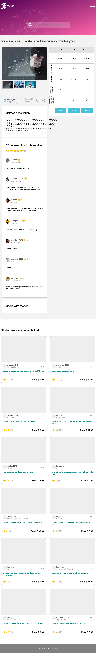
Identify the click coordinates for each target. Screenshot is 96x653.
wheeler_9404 (13, 365)
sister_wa (11, 517)
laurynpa (60, 567)
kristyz (10, 618)
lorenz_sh (60, 466)
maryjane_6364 (63, 618)
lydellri (59, 416)
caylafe (59, 517)
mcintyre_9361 (62, 365)
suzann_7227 (13, 416)
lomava (10, 567)
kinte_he (11, 100)
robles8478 (12, 466)
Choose (60, 111)
